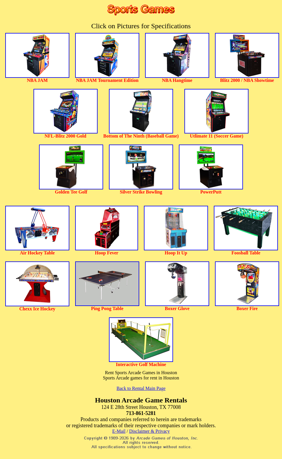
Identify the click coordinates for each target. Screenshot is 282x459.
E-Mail (118, 431)
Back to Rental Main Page (141, 388)
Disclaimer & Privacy (149, 431)
